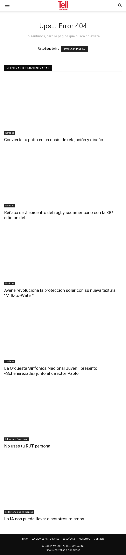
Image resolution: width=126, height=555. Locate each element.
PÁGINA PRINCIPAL (74, 49)
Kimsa (76, 550)
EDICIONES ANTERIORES (45, 538)
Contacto (99, 538)
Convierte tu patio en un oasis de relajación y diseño (53, 139)
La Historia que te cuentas (19, 511)
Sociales (9, 361)
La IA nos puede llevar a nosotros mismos (44, 518)
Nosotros (84, 538)
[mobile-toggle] (7, 5)
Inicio (25, 538)
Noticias (9, 132)
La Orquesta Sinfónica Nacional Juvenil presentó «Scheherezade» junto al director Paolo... (50, 371)
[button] (120, 5)
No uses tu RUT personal (27, 446)
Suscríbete (69, 538)
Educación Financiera (16, 439)
